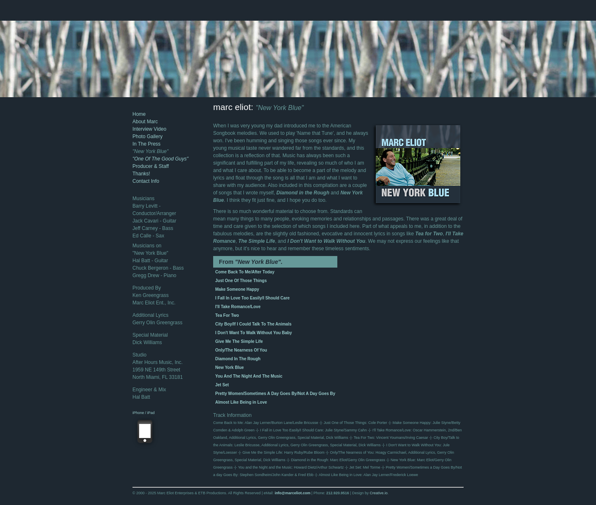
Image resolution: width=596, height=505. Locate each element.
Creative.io (378, 493)
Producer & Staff (150, 166)
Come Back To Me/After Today (244, 272)
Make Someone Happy (237, 289)
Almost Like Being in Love (241, 402)
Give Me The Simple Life (239, 341)
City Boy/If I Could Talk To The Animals (253, 324)
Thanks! (141, 174)
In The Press (146, 144)
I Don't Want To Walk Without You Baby (253, 332)
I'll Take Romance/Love (237, 306)
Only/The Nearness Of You (241, 350)
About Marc (145, 121)
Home (139, 114)
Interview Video (149, 129)
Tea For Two (227, 315)
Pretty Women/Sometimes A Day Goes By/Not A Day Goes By (275, 393)
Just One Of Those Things (241, 280)
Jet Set (222, 385)
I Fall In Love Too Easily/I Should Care (252, 298)
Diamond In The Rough (237, 359)
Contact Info (145, 181)
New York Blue (229, 367)
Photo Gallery (147, 136)
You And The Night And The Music (248, 376)
